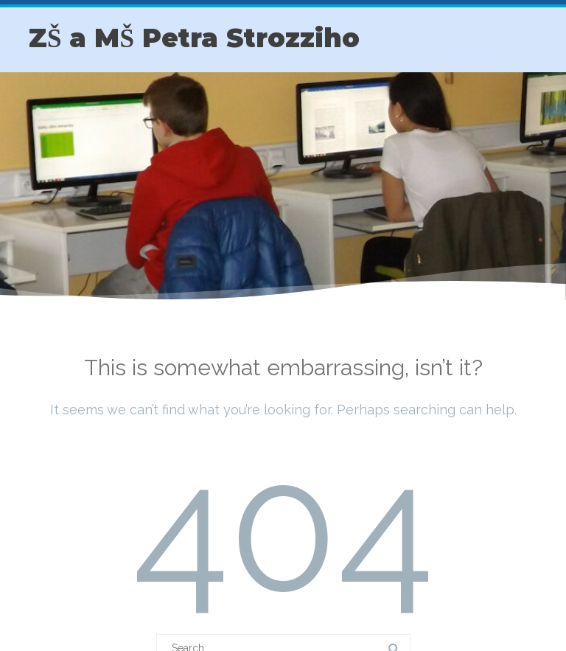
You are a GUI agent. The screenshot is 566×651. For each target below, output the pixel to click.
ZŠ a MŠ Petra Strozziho (194, 38)
